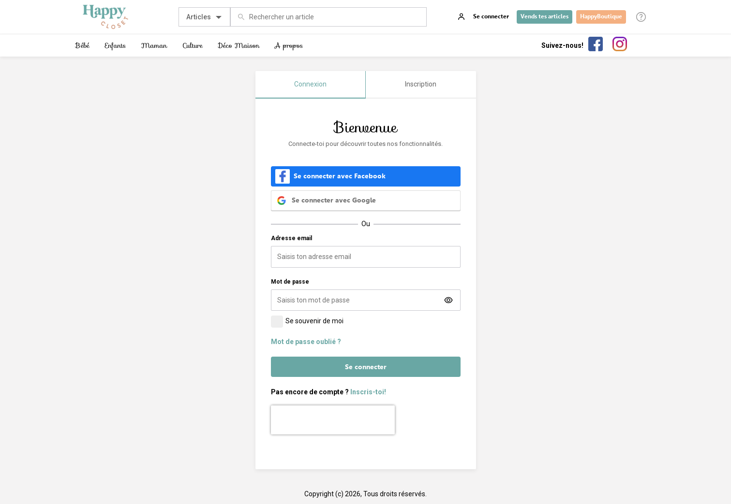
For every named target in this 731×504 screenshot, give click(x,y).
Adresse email (291, 238)
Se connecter (366, 367)
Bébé (82, 45)
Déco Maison (238, 45)
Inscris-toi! (368, 392)
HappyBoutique (601, 16)
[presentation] (333, 419)
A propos (289, 45)
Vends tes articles (544, 16)
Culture (192, 45)
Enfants (115, 45)
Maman (154, 45)
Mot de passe (290, 281)
